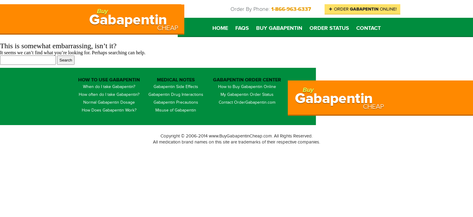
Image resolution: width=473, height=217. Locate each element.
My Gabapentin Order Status (247, 94)
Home (220, 28)
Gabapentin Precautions (176, 102)
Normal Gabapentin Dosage (109, 102)
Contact (368, 28)
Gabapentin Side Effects (176, 86)
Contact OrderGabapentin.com (247, 102)
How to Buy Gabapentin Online (247, 86)
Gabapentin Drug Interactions (175, 94)
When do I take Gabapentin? (109, 86)
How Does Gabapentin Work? (109, 110)
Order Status (329, 28)
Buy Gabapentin (279, 28)
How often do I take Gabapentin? (109, 94)
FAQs (242, 28)
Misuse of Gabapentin (175, 110)
